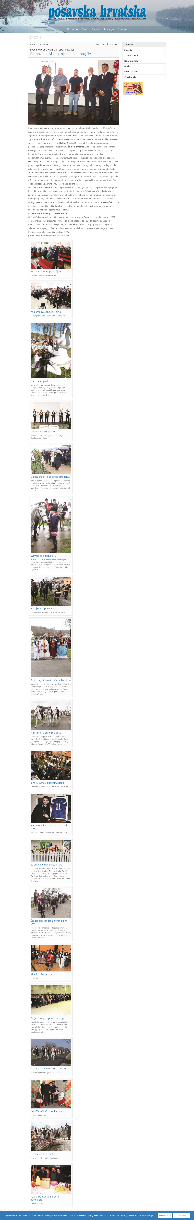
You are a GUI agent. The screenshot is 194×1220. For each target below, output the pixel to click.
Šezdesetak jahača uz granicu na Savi (49, 922)
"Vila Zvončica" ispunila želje (46, 1111)
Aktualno (72, 29)
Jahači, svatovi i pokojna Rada (47, 782)
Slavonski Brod (131, 55)
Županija (128, 50)
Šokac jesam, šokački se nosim (48, 1068)
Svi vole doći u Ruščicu (43, 555)
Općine (127, 66)
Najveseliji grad (39, 381)
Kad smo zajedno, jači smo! (46, 311)
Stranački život (131, 71)
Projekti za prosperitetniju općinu (49, 1018)
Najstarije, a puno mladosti (46, 732)
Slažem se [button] (181, 1216)
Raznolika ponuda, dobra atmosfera (45, 1198)
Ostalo (95, 29)
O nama (122, 29)
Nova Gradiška (131, 61)
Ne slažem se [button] (164, 1216)
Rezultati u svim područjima (46, 271)
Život (85, 29)
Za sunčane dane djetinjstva (46, 864)
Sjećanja (108, 29)
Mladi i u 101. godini (42, 974)
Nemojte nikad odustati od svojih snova (49, 827)
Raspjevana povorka (42, 608)
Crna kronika (130, 77)
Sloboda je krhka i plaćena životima (51, 680)
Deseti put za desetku (43, 1154)
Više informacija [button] (146, 1215)
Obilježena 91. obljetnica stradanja (50, 476)
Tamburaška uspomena (44, 431)
